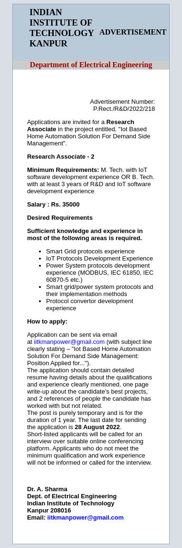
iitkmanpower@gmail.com (69, 341)
